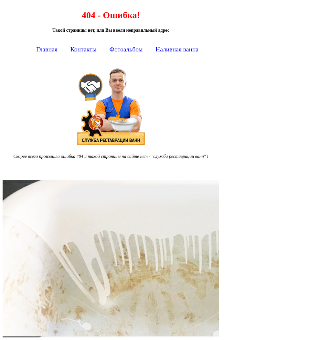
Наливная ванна (176, 49)
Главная (47, 49)
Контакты (83, 49)
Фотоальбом (126, 49)
